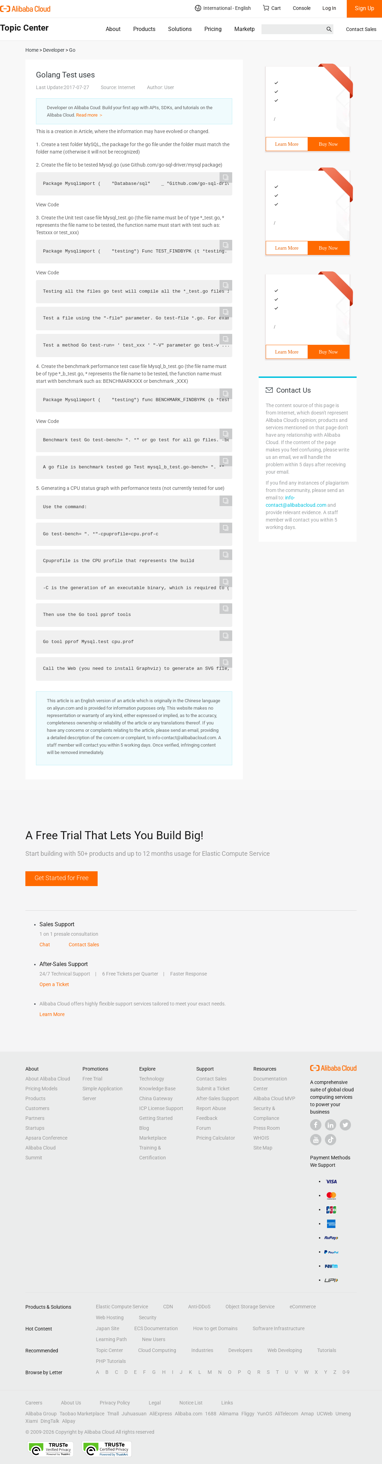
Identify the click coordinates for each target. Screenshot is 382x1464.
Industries (202, 1350)
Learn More (286, 144)
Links (227, 1403)
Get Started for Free (61, 877)
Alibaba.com (188, 1413)
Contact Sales (361, 29)
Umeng (343, 1413)
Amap (307, 1413)
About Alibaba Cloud (47, 1079)
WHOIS (261, 1138)
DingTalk (50, 1421)
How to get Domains (215, 1328)
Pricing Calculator (215, 1138)
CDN (168, 1306)
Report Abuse (211, 1108)
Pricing (213, 29)
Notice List (191, 1403)
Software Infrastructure (278, 1328)
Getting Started (156, 1118)
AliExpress (160, 1413)
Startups (34, 1128)
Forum (203, 1128)
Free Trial (92, 1079)
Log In (329, 8)
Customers (37, 1108)
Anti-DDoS (199, 1306)
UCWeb (325, 1413)
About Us (71, 1403)
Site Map (262, 1148)
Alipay (68, 1421)
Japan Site (107, 1328)
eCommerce (303, 1306)
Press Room (266, 1128)
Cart (272, 8)
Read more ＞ (89, 115)
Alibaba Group (41, 1413)
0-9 (346, 1372)
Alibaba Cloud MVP (274, 1098)
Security (147, 1317)
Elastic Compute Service (122, 1306)
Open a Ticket (54, 984)
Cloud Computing (157, 1350)
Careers (33, 1403)
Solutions (180, 29)
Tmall (113, 1413)
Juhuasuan (134, 1413)
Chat (44, 944)
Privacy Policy (115, 1403)
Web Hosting (110, 1317)
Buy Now (328, 144)
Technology (151, 1079)
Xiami (31, 1421)
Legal (155, 1403)
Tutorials (326, 1350)
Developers (240, 1350)
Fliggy (247, 1413)
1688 (210, 1413)
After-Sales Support (217, 1098)
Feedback (206, 1118)
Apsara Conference (46, 1138)
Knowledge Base (157, 1088)
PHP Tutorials (111, 1361)
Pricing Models (41, 1088)
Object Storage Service (250, 1306)
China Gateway (156, 1098)
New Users (153, 1339)
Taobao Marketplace (82, 1413)
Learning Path (111, 1339)
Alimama (229, 1413)
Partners (34, 1118)
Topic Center (109, 1350)
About (113, 29)
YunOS (264, 1413)
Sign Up (364, 8)
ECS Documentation (156, 1328)
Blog (144, 1128)
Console (301, 8)
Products (144, 29)
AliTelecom (286, 1413)
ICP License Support (161, 1108)
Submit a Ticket (213, 1088)
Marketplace (249, 29)
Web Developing (284, 1350)
